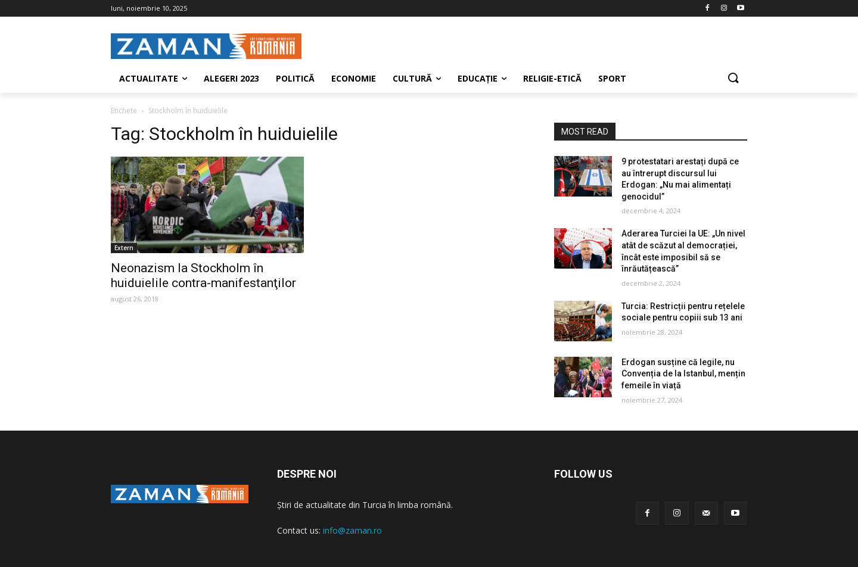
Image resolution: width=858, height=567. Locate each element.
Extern (123, 248)
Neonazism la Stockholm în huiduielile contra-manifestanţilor (203, 275)
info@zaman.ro (352, 530)
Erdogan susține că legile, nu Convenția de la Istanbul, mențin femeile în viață (683, 373)
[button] (733, 78)
